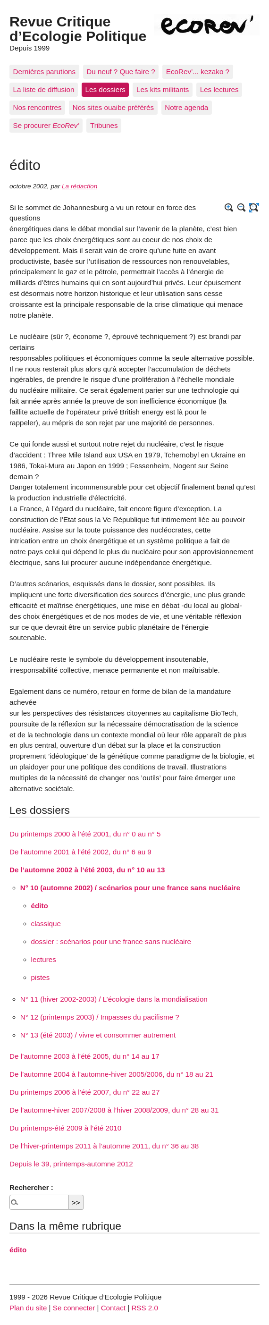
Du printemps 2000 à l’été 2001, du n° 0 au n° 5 (84, 834)
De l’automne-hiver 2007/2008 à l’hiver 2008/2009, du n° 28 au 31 (114, 1110)
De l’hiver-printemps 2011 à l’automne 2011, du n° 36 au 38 (104, 1146)
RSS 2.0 (144, 1308)
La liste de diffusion (44, 89)
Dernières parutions (44, 72)
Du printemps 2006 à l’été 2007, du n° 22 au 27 (84, 1092)
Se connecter (74, 1308)
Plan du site (28, 1308)
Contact (113, 1308)
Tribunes (104, 125)
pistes (40, 977)
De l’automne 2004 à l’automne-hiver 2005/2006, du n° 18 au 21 (111, 1074)
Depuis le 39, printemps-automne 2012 (71, 1164)
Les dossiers (105, 89)
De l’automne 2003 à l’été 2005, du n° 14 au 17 (84, 1056)
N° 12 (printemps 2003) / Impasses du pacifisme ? (99, 1017)
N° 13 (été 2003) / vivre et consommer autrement (98, 1035)
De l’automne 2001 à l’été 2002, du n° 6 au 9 (80, 852)
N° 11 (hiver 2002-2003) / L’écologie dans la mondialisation (114, 999)
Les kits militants (162, 89)
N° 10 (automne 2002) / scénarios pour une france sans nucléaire (130, 888)
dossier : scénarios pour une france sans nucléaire (111, 941)
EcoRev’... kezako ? (197, 72)
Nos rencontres (37, 107)
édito (39, 906)
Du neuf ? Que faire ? (120, 72)
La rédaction (79, 186)
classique (46, 924)
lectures (43, 959)
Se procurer (46, 125)
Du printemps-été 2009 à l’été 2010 (65, 1128)
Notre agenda (186, 107)
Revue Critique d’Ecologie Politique (77, 28)
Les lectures (219, 89)
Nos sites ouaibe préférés (113, 107)
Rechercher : (31, 1187)
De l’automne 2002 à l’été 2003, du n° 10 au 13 (87, 870)
